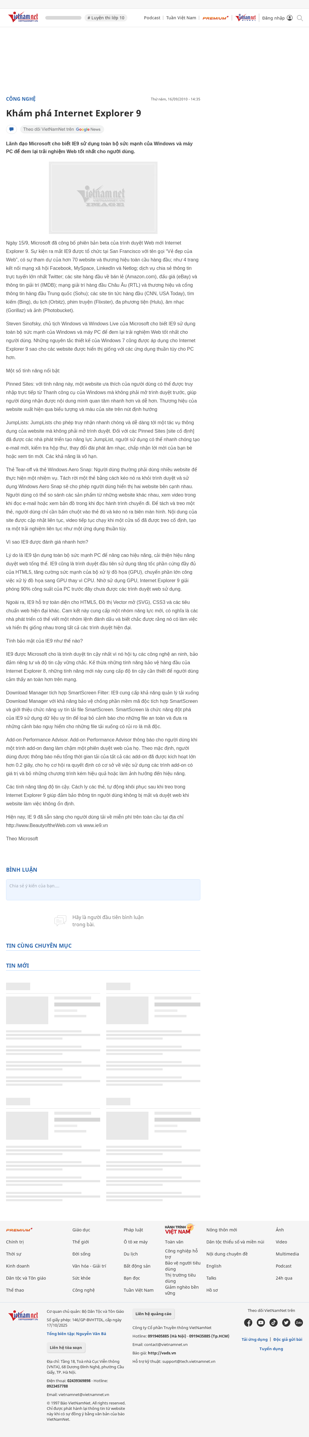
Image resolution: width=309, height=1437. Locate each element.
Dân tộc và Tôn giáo (26, 1278)
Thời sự (13, 1254)
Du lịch (131, 1254)
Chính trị (15, 1242)
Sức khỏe (81, 1278)
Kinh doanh (18, 1266)
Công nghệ (21, 98)
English (213, 1266)
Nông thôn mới (221, 1230)
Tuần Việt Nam (181, 18)
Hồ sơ (212, 1290)
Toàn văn (174, 1242)
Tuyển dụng (271, 1348)
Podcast (152, 18)
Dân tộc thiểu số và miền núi (235, 1242)
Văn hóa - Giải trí (89, 1266)
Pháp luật (133, 1230)
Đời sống (81, 1254)
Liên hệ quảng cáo (153, 1313)
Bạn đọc (132, 1278)
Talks (211, 1278)
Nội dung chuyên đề (227, 1254)
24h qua (284, 1278)
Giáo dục (81, 1230)
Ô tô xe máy (136, 1242)
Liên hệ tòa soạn (66, 1347)
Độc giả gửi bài (287, 1339)
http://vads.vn (162, 1353)
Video (281, 1242)
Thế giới (80, 1242)
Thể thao (15, 1290)
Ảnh (280, 1230)
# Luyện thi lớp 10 (106, 18)
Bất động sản (137, 1266)
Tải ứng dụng (255, 1339)
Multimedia (287, 1254)
